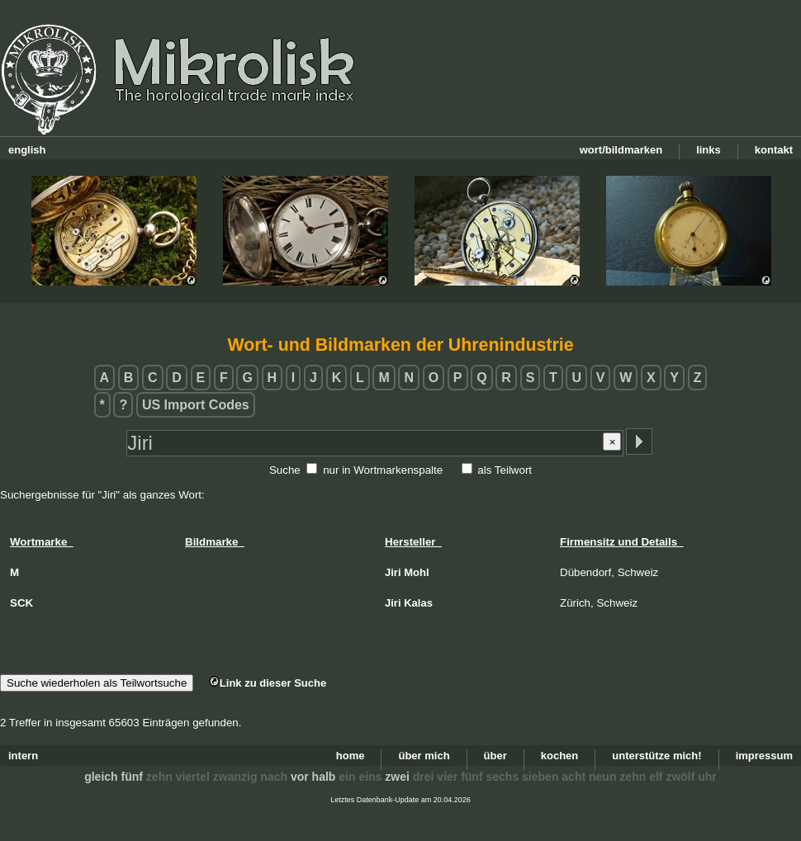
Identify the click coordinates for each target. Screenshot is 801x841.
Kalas (418, 603)
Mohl (416, 572)
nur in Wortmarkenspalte (383, 470)
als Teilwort (504, 470)
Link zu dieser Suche (267, 683)
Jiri (393, 572)
